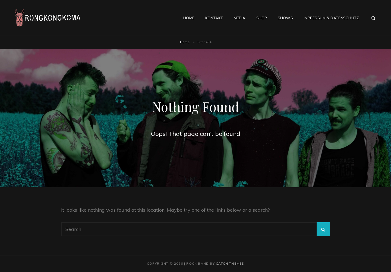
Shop (261, 17)
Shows (285, 17)
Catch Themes (230, 263)
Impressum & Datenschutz (331, 17)
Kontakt (214, 17)
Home (188, 17)
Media (239, 17)
